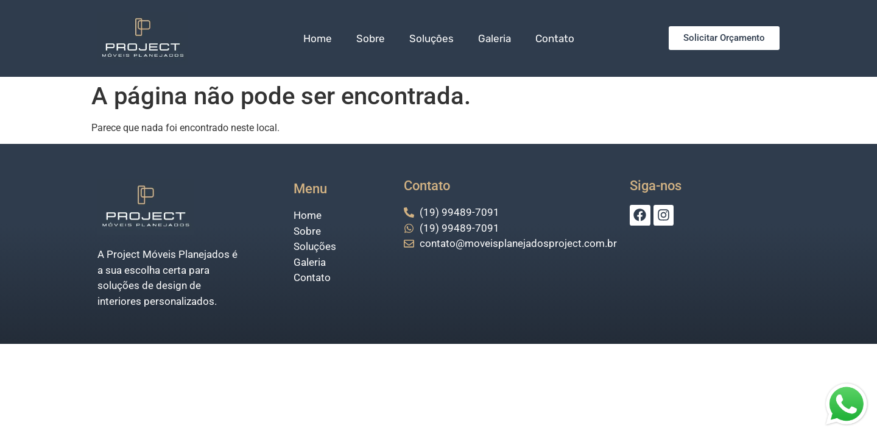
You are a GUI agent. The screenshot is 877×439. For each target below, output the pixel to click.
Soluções (431, 38)
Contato (554, 38)
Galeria (494, 38)
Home (317, 38)
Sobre (370, 38)
